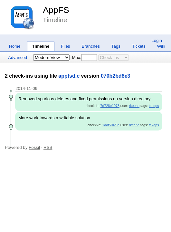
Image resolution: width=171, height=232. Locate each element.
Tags (115, 46)
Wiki (161, 46)
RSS (47, 147)
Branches (91, 46)
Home (15, 46)
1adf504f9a (110, 125)
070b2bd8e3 (115, 76)
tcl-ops (154, 106)
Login (156, 40)
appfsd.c (69, 76)
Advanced (17, 57)
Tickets (139, 46)
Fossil (34, 147)
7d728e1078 (109, 106)
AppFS (56, 10)
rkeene (134, 106)
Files (65, 46)
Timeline (41, 46)
